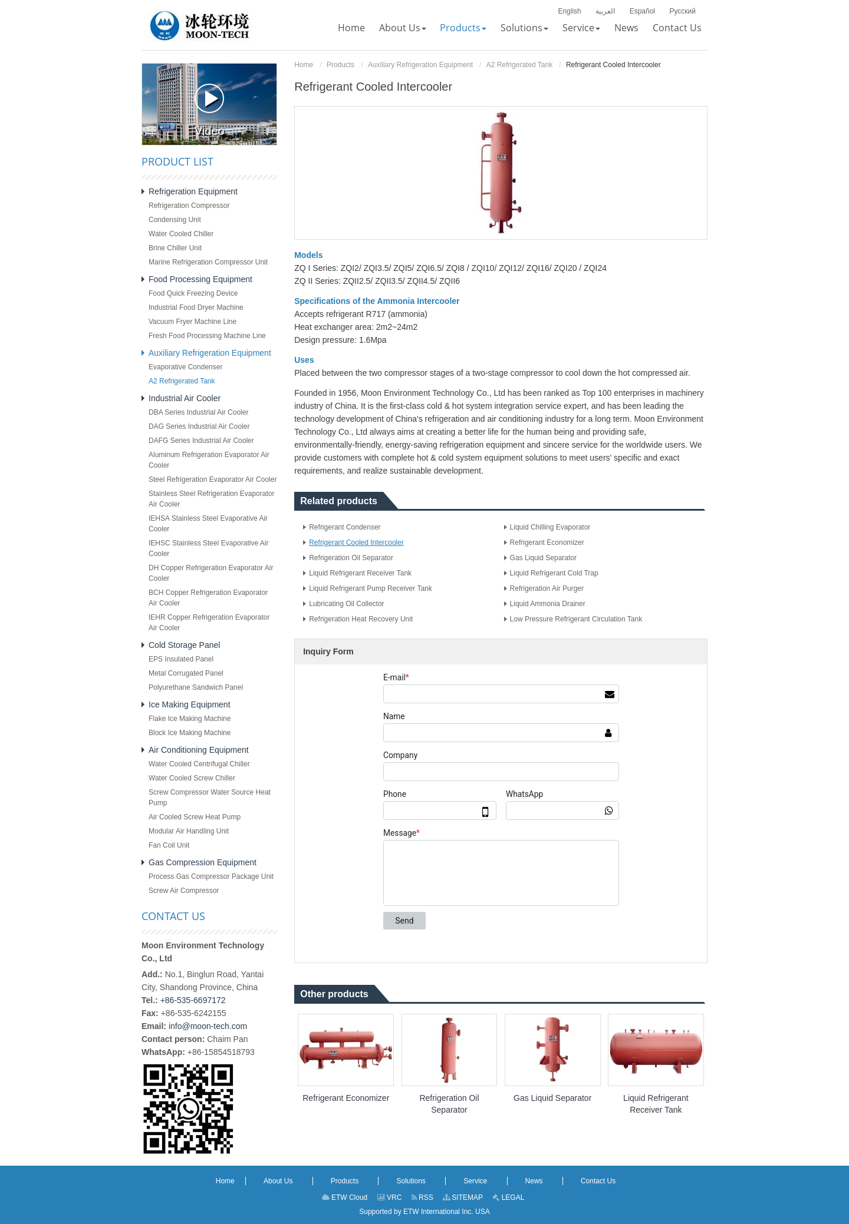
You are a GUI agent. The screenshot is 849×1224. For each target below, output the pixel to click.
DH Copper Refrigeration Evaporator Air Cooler (211, 573)
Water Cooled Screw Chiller (192, 778)
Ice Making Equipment (190, 704)
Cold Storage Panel (184, 645)
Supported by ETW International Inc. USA (424, 1212)
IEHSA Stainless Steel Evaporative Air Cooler (208, 523)
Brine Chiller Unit (175, 248)
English (569, 11)
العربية (605, 11)
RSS (422, 1197)
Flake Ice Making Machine (190, 718)
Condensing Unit (175, 220)
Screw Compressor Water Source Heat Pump (210, 797)
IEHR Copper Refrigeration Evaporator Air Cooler (209, 622)
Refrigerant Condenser (344, 527)
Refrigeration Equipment (193, 191)
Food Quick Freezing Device (193, 293)
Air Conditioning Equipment (199, 750)
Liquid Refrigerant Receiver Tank (360, 573)
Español (642, 11)
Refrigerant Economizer (547, 542)
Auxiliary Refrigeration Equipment (420, 65)
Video (210, 110)
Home (303, 65)
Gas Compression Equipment (202, 862)
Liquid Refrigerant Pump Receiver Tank (370, 588)
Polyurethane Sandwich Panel (196, 687)
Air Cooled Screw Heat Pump (195, 817)
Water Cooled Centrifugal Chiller (199, 764)
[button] (402, 28)
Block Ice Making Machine (190, 733)
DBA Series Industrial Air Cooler (198, 412)
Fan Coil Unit (169, 845)
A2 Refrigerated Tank (519, 65)
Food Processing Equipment (200, 279)
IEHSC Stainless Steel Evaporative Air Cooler (208, 548)
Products (340, 65)
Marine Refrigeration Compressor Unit (208, 262)
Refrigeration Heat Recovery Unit (361, 619)
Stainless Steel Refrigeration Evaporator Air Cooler (211, 498)
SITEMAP (463, 1197)
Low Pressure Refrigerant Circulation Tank (576, 619)
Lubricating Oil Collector (346, 604)
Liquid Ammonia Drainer (547, 604)
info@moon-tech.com (208, 1026)
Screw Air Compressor (184, 890)
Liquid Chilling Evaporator (550, 527)
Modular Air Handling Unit (189, 831)
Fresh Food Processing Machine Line (207, 336)
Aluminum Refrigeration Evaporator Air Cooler (209, 460)
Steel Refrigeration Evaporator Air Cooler (213, 479)
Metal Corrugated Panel (186, 673)
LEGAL (508, 1197)
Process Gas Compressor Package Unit (211, 876)
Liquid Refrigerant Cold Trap (554, 573)
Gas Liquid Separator (543, 558)
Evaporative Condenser (185, 367)
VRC (389, 1197)
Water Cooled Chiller (181, 234)
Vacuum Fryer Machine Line (192, 321)
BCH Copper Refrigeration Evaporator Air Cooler (208, 597)
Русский (682, 11)
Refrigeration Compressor (189, 205)
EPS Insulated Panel (181, 659)
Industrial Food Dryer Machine (196, 307)
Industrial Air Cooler (185, 398)
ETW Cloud (345, 1197)
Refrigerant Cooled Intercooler (356, 542)
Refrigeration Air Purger (547, 588)
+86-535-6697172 (193, 1000)
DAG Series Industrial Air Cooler (199, 426)
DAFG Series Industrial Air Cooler (201, 440)
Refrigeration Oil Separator (351, 558)
